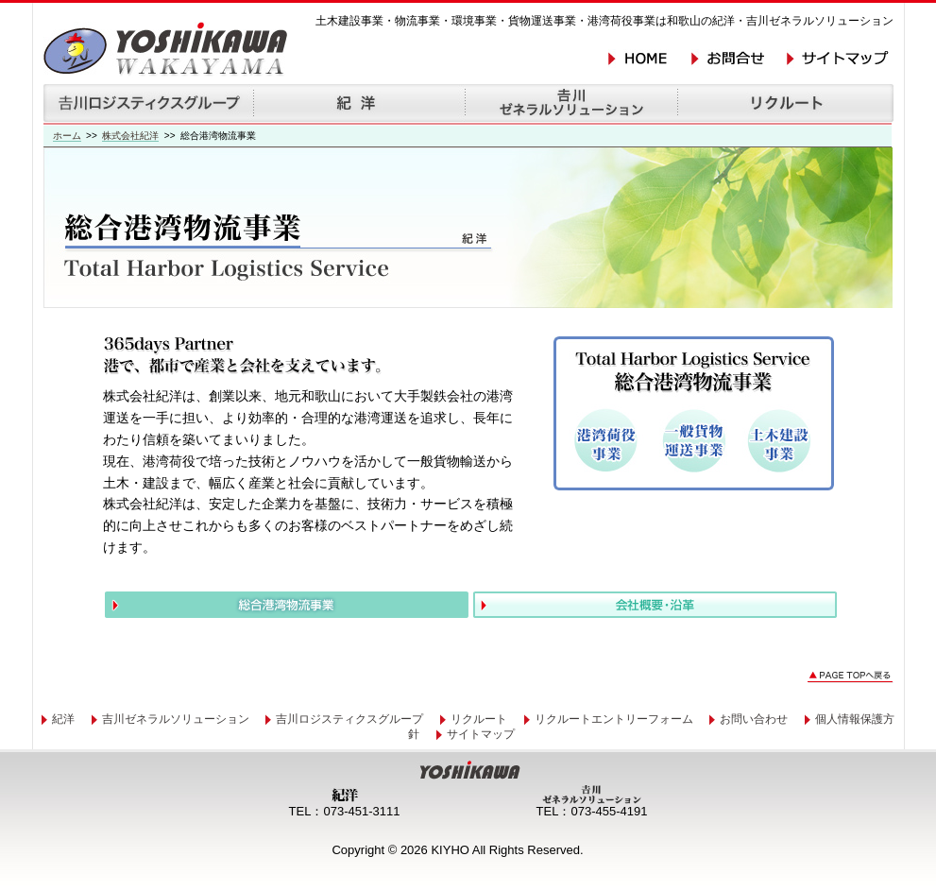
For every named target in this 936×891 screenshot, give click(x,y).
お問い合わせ (754, 719)
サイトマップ (481, 734)
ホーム (67, 135)
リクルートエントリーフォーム (614, 719)
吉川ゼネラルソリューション (175, 719)
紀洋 (63, 719)
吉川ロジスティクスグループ (349, 719)
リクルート (479, 719)
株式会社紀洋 (130, 135)
